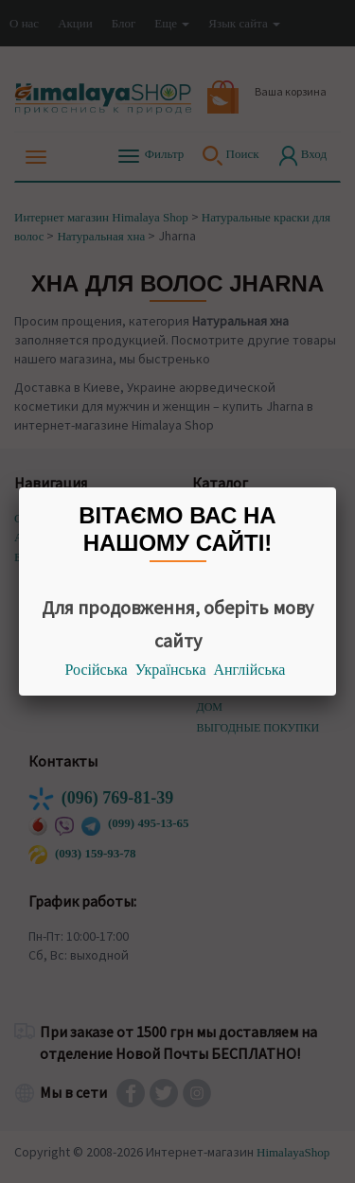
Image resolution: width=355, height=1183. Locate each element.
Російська (96, 670)
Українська (170, 670)
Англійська (250, 670)
